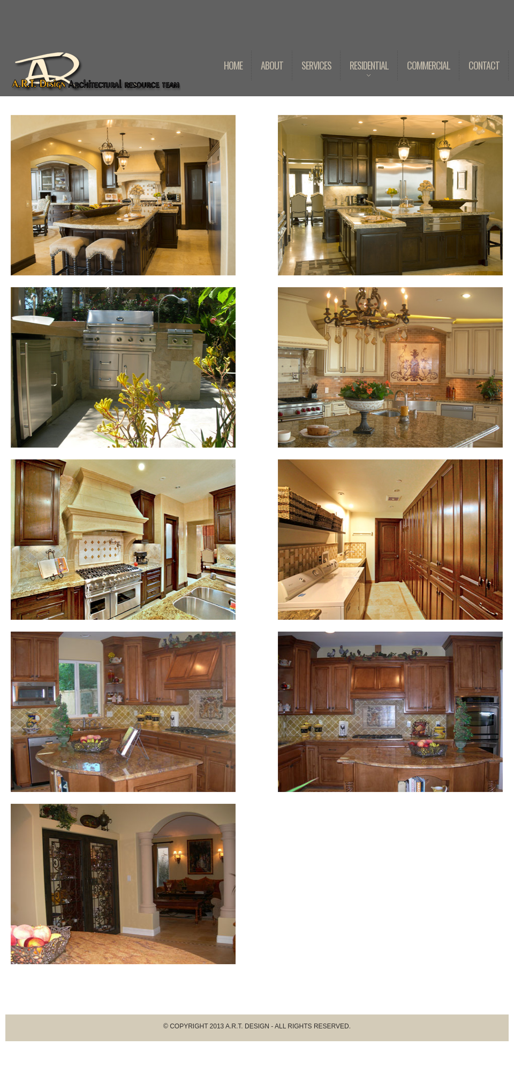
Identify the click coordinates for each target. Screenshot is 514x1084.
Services (316, 65)
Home (233, 65)
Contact (484, 65)
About (272, 65)
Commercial (428, 65)
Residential (364, 73)
